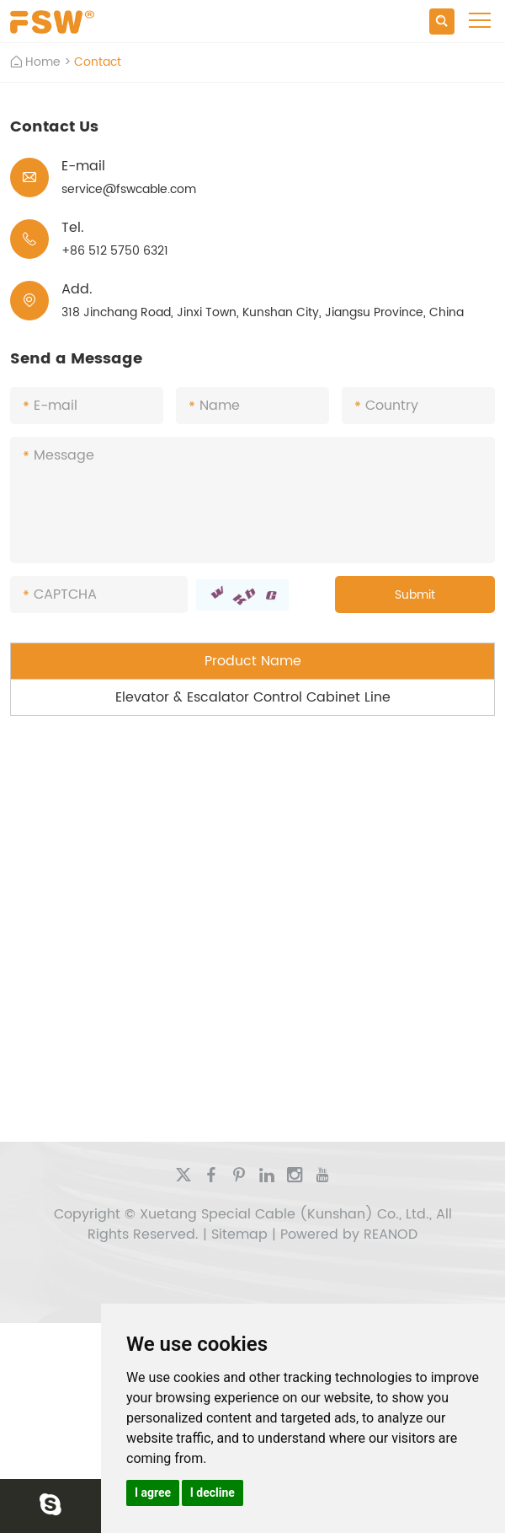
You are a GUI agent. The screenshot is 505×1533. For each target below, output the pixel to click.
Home (43, 62)
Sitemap (239, 1234)
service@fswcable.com (128, 189)
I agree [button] (153, 1492)
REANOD (390, 1234)
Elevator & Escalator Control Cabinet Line (253, 697)
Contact (97, 62)
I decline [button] (212, 1492)
